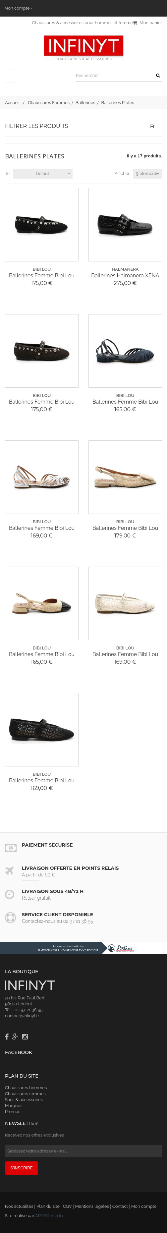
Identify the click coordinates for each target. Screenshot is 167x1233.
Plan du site (48, 1206)
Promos (12, 1111)
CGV (67, 1206)
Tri (7, 173)
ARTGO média (49, 1215)
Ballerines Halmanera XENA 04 (125, 275)
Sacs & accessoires (24, 1099)
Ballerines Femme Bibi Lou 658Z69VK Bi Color (42, 654)
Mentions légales (92, 1206)
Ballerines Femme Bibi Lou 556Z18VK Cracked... (42, 528)
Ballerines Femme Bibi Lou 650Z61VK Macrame (125, 528)
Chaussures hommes (26, 1087)
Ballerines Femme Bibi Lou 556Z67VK (125, 402)
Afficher (122, 173)
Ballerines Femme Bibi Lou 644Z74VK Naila (125, 654)
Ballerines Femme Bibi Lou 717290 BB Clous (42, 275)
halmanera (125, 269)
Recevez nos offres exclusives (34, 1135)
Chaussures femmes (25, 1093)
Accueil (12, 102)
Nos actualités (19, 1206)
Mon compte (16, 8)
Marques (13, 1105)
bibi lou (42, 269)
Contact (120, 1206)
